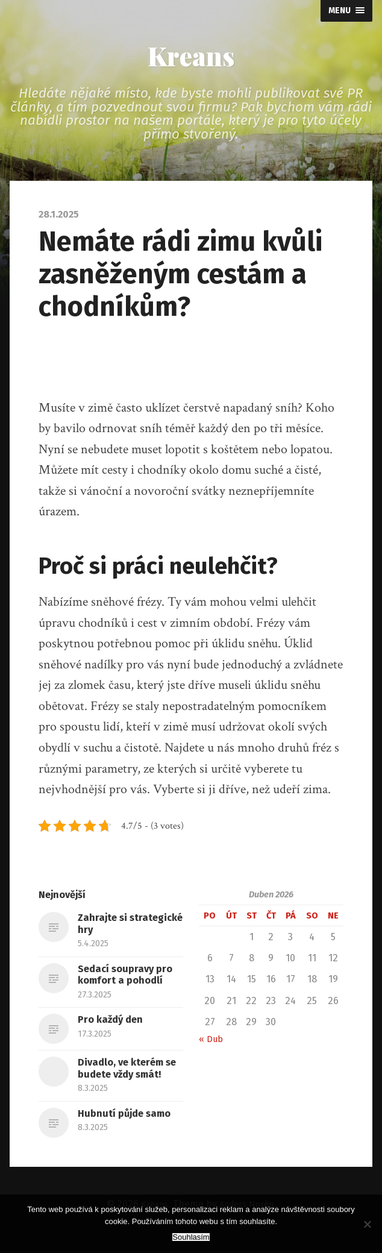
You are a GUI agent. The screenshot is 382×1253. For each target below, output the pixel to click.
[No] (367, 1224)
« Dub (212, 1045)
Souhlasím (190, 1237)
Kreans (191, 59)
